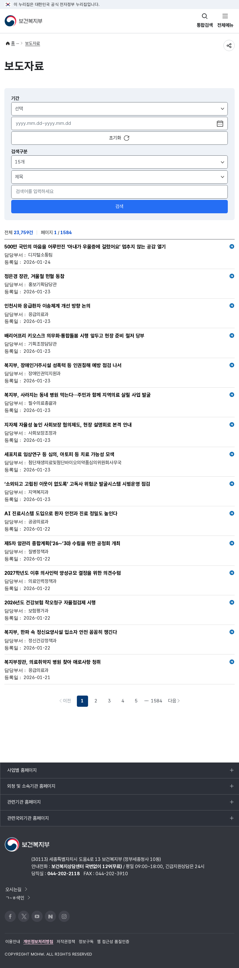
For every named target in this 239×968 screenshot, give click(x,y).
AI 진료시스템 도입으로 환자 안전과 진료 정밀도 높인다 (119, 514)
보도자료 (32, 43)
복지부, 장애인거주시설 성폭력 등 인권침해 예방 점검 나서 (119, 365)
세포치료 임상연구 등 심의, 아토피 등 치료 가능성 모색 (119, 454)
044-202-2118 (63, 873)
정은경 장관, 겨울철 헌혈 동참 (119, 276)
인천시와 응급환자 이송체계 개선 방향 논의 (119, 306)
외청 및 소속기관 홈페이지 (31, 788)
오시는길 (16, 889)
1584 (156, 701)
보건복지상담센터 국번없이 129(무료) (86, 866)
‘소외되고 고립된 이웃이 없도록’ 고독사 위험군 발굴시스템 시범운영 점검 (119, 484)
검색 (119, 206)
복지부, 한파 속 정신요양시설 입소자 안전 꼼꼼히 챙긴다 (119, 632)
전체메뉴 (225, 25)
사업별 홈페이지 (22, 772)
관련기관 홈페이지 (24, 804)
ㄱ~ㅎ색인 (18, 897)
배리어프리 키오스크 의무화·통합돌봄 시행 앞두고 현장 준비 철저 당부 (119, 336)
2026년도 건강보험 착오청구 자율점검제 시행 (119, 603)
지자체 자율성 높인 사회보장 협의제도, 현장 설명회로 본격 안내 (119, 425)
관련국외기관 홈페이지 (28, 820)
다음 (175, 702)
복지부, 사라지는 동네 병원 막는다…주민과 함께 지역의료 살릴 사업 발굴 (119, 395)
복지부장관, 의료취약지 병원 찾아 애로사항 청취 (119, 662)
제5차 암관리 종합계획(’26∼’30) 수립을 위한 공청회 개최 (119, 543)
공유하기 (229, 45)
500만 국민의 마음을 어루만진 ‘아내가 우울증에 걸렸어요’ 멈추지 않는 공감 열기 (119, 247)
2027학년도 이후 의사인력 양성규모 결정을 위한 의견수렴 (119, 573)
